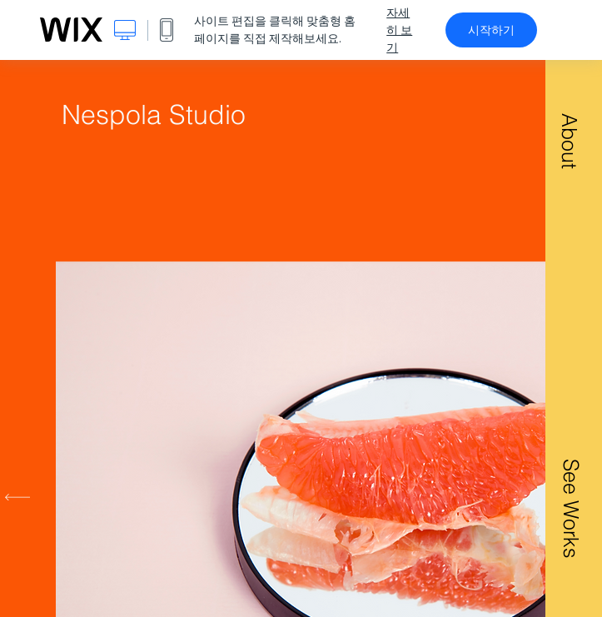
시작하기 (491, 29)
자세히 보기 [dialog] (399, 30)
